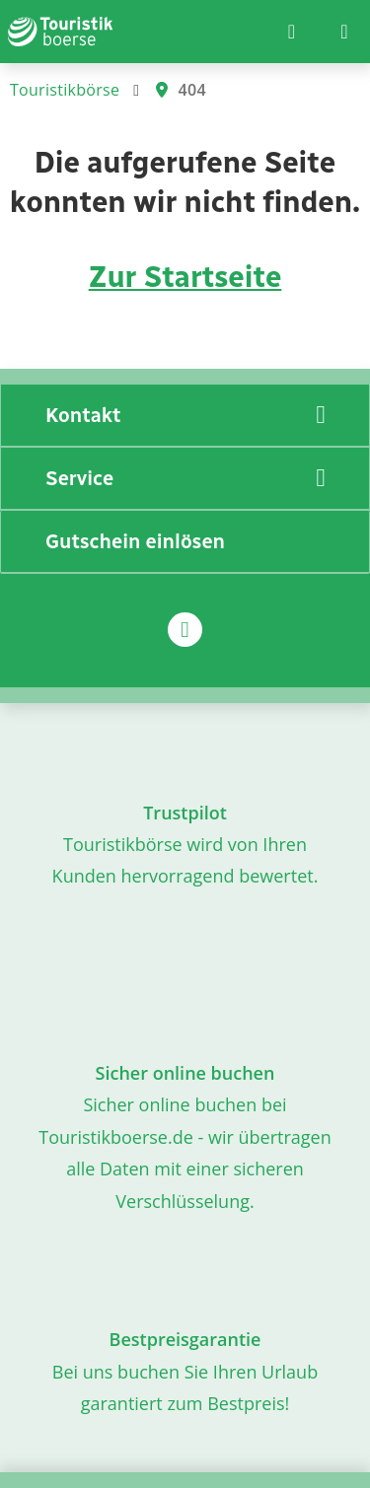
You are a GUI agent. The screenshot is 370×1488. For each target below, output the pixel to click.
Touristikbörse (64, 90)
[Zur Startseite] (60, 31)
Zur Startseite (185, 277)
